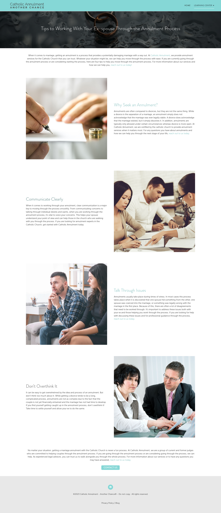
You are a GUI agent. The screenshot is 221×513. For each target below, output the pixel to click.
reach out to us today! (121, 65)
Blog (117, 503)
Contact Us (110, 467)
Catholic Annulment (160, 55)
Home (187, 5)
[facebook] (110, 487)
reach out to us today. (179, 133)
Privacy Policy (107, 503)
